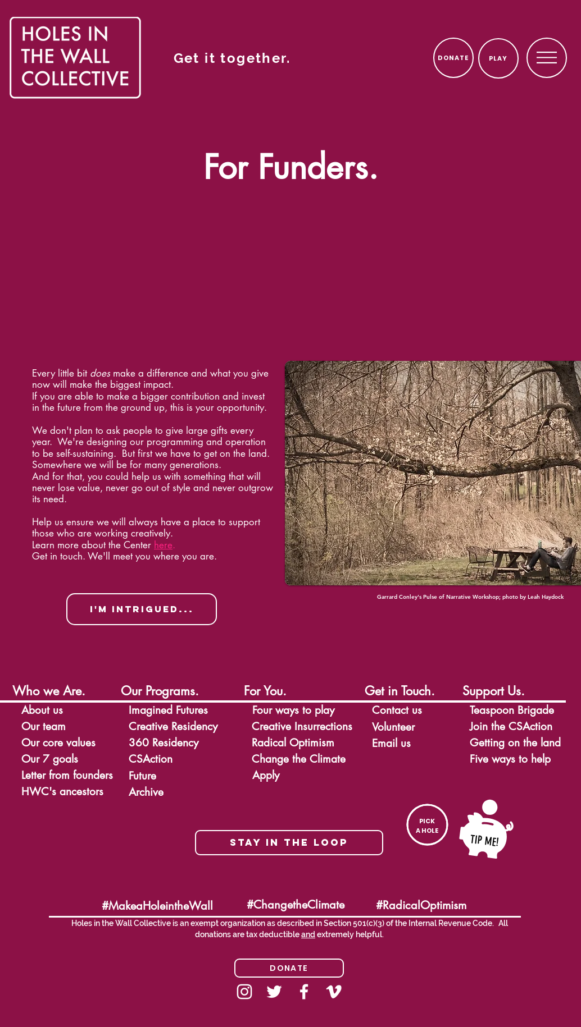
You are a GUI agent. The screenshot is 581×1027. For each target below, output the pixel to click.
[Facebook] (304, 992)
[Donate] (289, 968)
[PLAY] (498, 58)
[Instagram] (244, 992)
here (163, 545)
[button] (547, 57)
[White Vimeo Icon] (334, 992)
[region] (546, 57)
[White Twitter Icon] (274, 992)
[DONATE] (453, 58)
